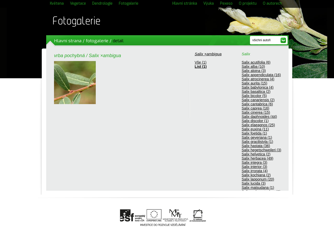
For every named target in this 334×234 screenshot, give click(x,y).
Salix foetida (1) (254, 133)
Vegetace (78, 3)
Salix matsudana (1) (258, 187)
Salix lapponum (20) (258, 179)
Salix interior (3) (254, 167)
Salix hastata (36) (256, 146)
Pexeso (226, 3)
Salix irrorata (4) (255, 171)
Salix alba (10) (253, 66)
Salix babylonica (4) (257, 87)
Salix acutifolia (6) (256, 62)
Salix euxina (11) (255, 129)
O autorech (272, 3)
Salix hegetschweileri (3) (261, 150)
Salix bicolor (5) (254, 96)
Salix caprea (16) (255, 108)
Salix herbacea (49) (257, 158)
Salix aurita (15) (254, 83)
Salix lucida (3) (254, 183)
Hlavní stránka (184, 3)
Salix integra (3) (254, 162)
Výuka (208, 3)
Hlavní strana (67, 41)
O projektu (248, 3)
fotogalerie (97, 41)
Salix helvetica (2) (256, 154)
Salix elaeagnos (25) (258, 125)
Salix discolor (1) (255, 121)
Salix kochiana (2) (256, 175)
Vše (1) (200, 62)
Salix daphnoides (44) (259, 117)
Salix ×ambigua (208, 54)
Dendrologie (102, 3)
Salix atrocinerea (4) (258, 79)
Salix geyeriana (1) (257, 137)
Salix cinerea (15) (256, 112)
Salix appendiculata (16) (261, 75)
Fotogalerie (128, 3)
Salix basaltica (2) (256, 91)
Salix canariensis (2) (258, 100)
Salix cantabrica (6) (257, 104)
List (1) (201, 66)
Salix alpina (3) (254, 71)
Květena (57, 3)
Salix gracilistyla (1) (257, 142)
